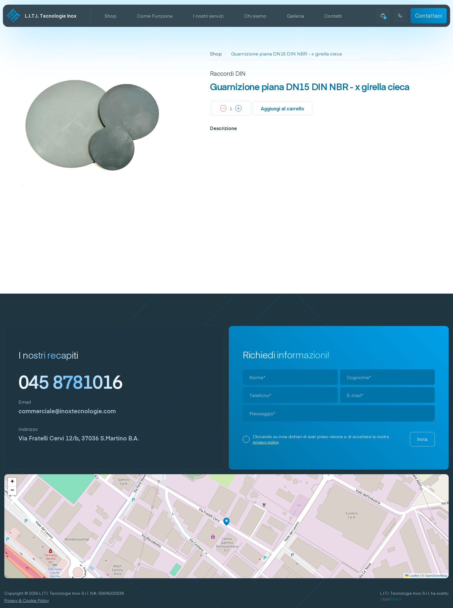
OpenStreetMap (436, 575)
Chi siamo (255, 15)
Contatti (333, 15)
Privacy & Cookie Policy (26, 600)
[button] (226, 521)
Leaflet (412, 575)
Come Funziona (154, 15)
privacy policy (266, 442)
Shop (110, 15)
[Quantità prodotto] (230, 108)
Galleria (295, 15)
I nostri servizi (208, 15)
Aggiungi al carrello (282, 108)
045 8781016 (70, 381)
